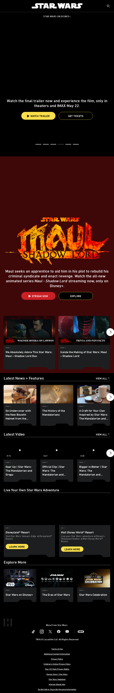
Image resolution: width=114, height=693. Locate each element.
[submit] (108, 6)
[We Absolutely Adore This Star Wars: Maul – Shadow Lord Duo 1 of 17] (29, 330)
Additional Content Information (57, 654)
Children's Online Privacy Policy (57, 664)
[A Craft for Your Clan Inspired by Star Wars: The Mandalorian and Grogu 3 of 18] (93, 394)
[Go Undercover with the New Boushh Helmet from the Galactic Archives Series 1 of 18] (20, 394)
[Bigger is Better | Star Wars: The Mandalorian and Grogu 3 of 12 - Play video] (93, 450)
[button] (76, 116)
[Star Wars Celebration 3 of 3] (93, 578)
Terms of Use (57, 649)
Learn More (17, 546)
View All (101, 378)
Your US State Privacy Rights (57, 669)
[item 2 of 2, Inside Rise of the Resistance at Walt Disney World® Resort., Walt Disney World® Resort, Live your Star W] (84, 510)
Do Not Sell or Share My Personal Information (57, 689)
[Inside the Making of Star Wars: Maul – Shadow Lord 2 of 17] (84, 330)
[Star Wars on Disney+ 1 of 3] (20, 578)
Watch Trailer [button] (38, 115)
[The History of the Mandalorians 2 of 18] (56, 394)
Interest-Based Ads (57, 684)
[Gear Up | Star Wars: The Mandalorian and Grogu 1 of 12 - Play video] (20, 450)
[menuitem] (5, 6)
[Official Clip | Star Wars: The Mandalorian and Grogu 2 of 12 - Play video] (56, 450)
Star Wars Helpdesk (57, 679)
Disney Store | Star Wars (57, 674)
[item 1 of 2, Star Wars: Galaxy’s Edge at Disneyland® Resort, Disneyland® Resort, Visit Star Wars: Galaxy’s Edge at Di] (29, 510)
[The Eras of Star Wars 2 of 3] (56, 578)
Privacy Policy (57, 659)
